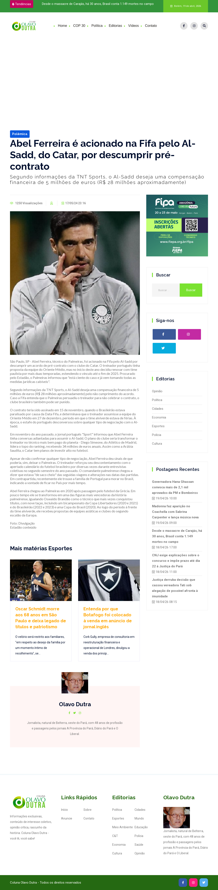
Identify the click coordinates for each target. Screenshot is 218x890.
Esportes (158, 426)
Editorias (115, 25)
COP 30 (79, 25)
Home (62, 25)
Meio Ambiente (122, 827)
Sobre (87, 809)
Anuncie (66, 818)
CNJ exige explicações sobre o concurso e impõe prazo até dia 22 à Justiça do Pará (176, 560)
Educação (141, 827)
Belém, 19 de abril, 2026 (185, 6)
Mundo (139, 818)
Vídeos (133, 25)
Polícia (156, 435)
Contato (151, 25)
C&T (115, 836)
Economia (159, 417)
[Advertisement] (109, 71)
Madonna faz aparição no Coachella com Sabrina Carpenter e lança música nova (175, 511)
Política (96, 25)
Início (64, 809)
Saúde (139, 844)
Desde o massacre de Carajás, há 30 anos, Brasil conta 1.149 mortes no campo (98, 4)
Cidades (157, 409)
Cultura (157, 444)
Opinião (157, 391)
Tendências (21, 4)
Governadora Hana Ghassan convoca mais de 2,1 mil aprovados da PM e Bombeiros (175, 487)
